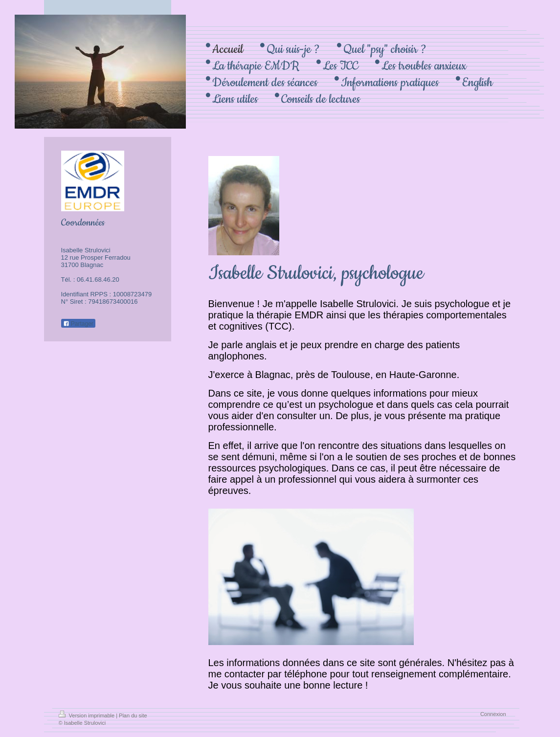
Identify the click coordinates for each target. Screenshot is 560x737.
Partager (78, 323)
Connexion (493, 714)
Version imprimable (87, 715)
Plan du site (133, 715)
